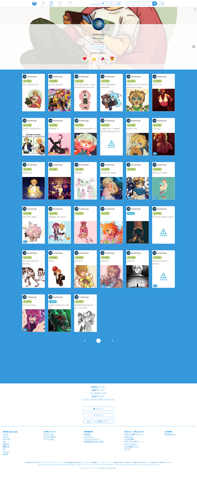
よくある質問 (129, 439)
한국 (4, 441)
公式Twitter (128, 436)
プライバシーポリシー (92, 439)
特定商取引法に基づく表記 (93, 441)
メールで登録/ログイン (98, 421)
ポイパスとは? (48, 439)
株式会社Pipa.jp (171, 434)
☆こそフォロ (98, 47)
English (5, 434)
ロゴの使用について (131, 446)
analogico (103, 468)
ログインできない (130, 444)
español (6, 436)
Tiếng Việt (6, 439)
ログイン (98, 408)
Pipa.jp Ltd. (112, 468)
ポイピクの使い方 (49, 436)
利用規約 (87, 434)
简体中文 (6, 444)
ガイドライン (89, 436)
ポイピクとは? (48, 434)
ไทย (4, 449)
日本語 (5, 454)
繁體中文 (6, 446)
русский (6, 451)
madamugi (98, 34)
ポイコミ (127, 449)
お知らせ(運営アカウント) (134, 434)
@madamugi (99, 38)
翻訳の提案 (13, 431)
